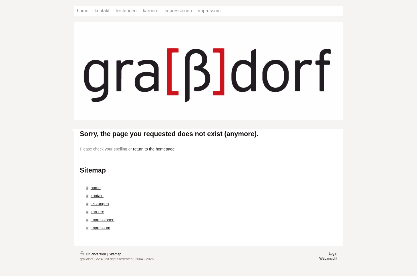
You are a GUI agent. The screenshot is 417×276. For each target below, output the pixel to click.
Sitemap (115, 254)
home (96, 187)
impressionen (102, 220)
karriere (97, 212)
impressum (100, 228)
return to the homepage (154, 149)
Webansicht (328, 259)
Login (333, 254)
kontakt (97, 195)
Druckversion (93, 254)
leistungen (100, 203)
